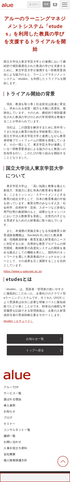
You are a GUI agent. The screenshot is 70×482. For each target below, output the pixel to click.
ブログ (8, 417)
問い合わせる (55, 4)
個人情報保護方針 (15, 460)
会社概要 (9, 454)
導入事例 (9, 405)
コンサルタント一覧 (17, 429)
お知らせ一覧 (35, 338)
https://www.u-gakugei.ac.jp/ (23, 271)
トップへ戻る (35, 350)
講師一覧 (9, 436)
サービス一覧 (12, 393)
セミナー (9, 423)
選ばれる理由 (12, 399)
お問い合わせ (12, 442)
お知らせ (9, 411)
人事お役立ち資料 (15, 448)
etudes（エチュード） (19, 321)
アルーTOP (11, 387)
